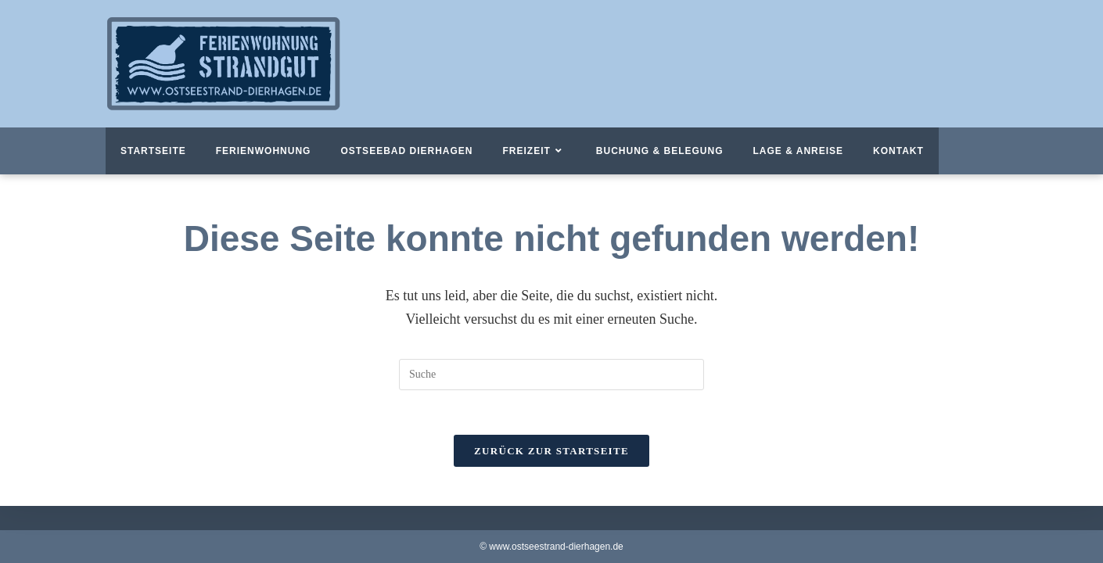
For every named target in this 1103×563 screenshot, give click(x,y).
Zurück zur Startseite (551, 453)
